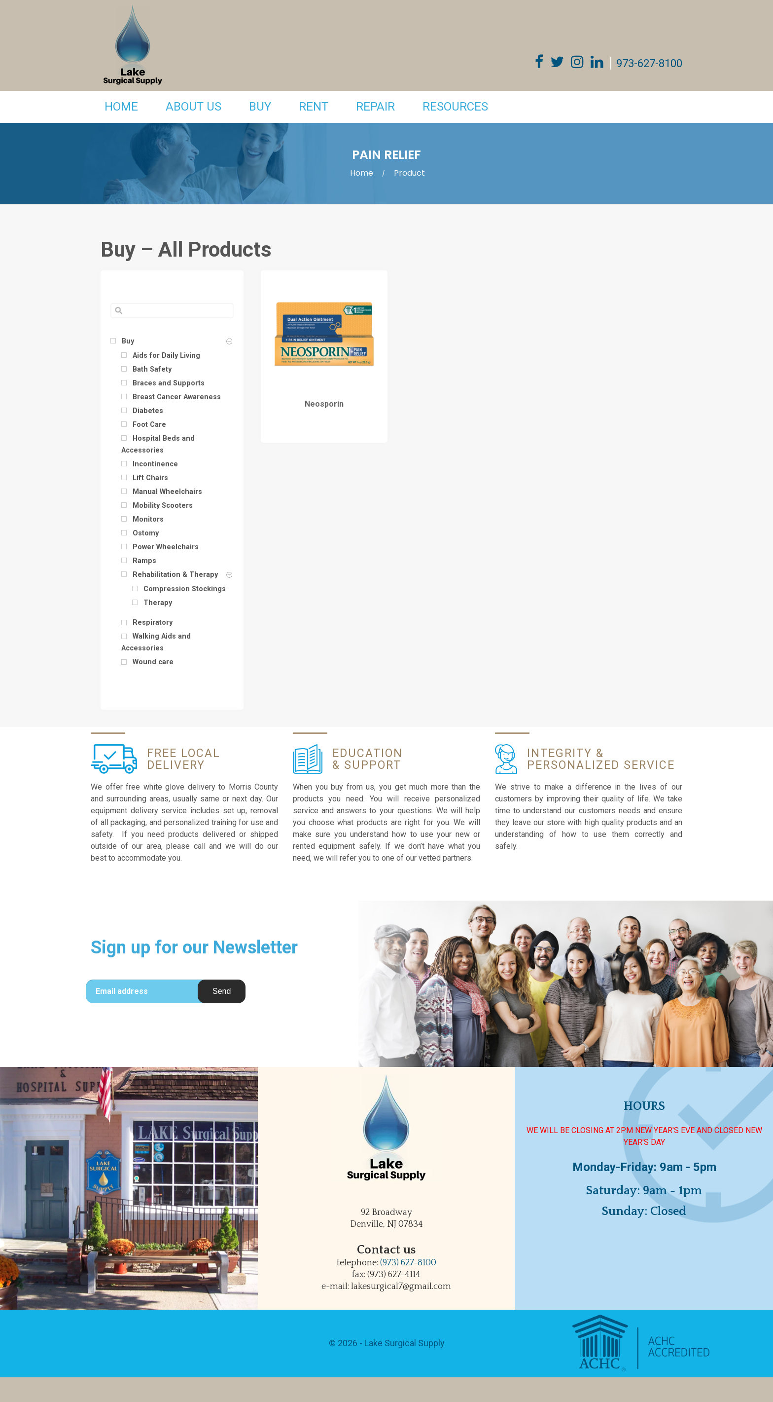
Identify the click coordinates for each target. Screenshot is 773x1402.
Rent (313, 107)
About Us (193, 107)
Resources (455, 107)
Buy (260, 107)
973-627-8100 (649, 63)
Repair (375, 107)
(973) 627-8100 (408, 1263)
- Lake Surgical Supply (401, 1343)
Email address (122, 991)
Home (121, 107)
